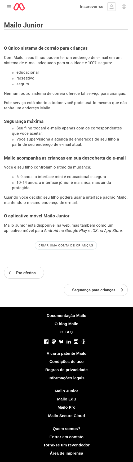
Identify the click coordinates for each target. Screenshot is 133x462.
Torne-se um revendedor (66, 445)
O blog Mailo (66, 323)
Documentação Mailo (66, 315)
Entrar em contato (66, 437)
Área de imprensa (66, 453)
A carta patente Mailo (66, 353)
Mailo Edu (66, 399)
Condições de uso (66, 361)
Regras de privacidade (66, 369)
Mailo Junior (66, 391)
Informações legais (66, 378)
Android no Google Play (65, 230)
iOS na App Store (106, 230)
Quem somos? (66, 428)
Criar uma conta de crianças (65, 245)
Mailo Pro (66, 407)
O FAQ (66, 332)
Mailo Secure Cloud (66, 415)
